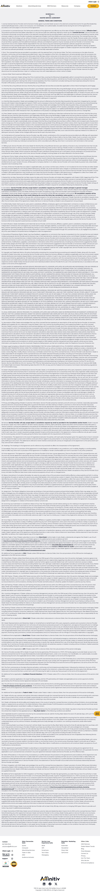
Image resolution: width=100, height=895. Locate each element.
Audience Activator (28, 857)
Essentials (64, 845)
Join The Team (85, 858)
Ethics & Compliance (87, 863)
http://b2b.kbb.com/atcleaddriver (62, 544)
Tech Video (45, 852)
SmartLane (45, 850)
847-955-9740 (6, 844)
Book (43, 845)
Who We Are (85, 860)
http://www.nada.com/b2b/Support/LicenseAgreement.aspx (25, 550)
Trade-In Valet (26, 852)
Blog (82, 849)
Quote (24, 845)
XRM (23, 855)
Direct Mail (64, 850)
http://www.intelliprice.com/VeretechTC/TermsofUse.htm (21, 541)
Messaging (45, 855)
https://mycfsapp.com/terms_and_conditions (17, 685)
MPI (43, 848)
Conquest (25, 848)
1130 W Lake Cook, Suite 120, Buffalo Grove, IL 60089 (50, 888)
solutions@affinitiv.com (9, 846)
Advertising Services (28, 850)
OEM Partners (85, 844)
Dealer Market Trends (88, 846)
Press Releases (85, 851)
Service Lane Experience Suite (47, 842)
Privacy (83, 856)
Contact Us (84, 853)
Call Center (64, 852)
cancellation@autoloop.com (13, 189)
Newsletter (64, 848)
